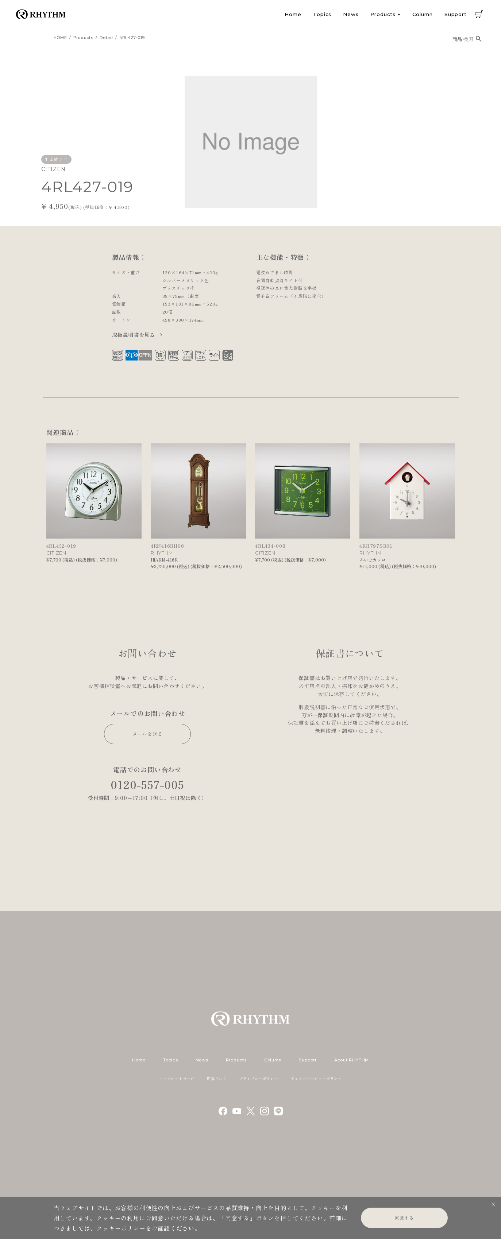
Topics (322, 14)
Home (293, 14)
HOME (60, 37)
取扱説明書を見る (134, 334)
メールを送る (147, 733)
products (83, 37)
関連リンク (217, 1078)
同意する (404, 1217)
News (351, 14)
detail (106, 37)
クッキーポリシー (120, 1228)
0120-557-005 (147, 784)
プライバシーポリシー (258, 1078)
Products (383, 14)
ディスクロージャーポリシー (316, 1078)
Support (455, 14)
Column (422, 14)
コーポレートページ (176, 1078)
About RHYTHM (351, 1060)
